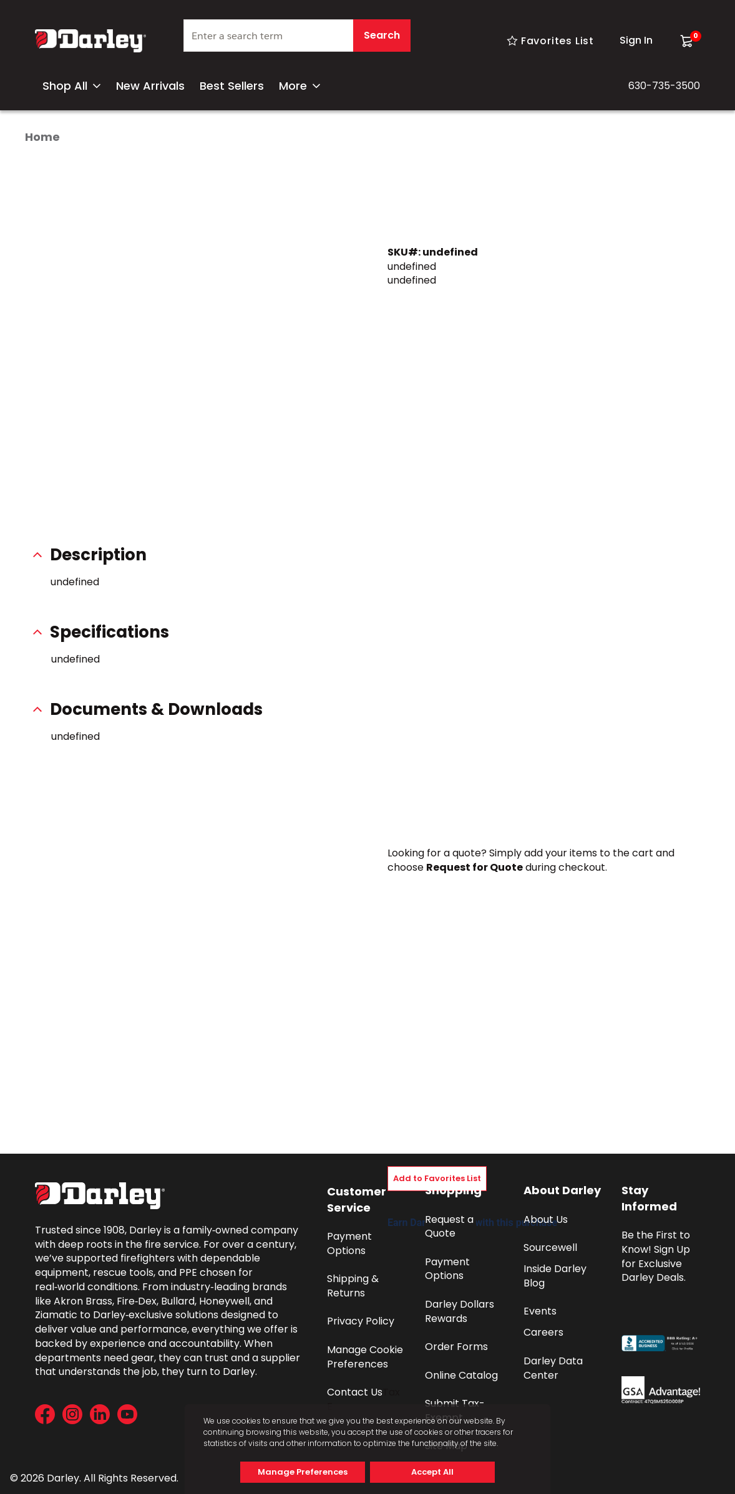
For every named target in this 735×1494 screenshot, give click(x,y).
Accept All (432, 1472)
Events (540, 1311)
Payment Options (350, 1243)
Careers (543, 1332)
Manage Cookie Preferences (366, 1357)
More (300, 85)
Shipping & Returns (354, 1285)
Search (382, 35)
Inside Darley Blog (556, 1276)
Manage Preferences (303, 1472)
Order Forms (456, 1346)
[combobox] (297, 40)
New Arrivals (150, 85)
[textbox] (297, 35)
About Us (545, 1219)
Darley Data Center (554, 1368)
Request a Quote (450, 1226)
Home (42, 137)
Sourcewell (550, 1247)
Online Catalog (461, 1375)
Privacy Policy (360, 1321)
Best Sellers (232, 85)
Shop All (71, 85)
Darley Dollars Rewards (461, 1311)
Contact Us (354, 1392)
